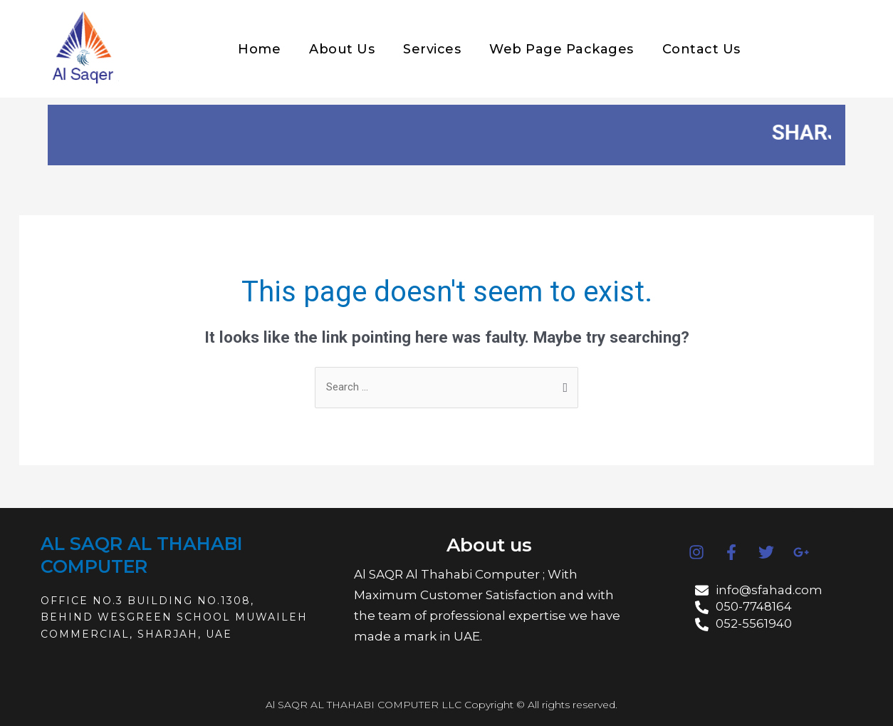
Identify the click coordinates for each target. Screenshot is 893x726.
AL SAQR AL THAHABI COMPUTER (143, 554)
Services (432, 49)
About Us (342, 49)
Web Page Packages (561, 49)
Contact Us (701, 49)
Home (259, 49)
